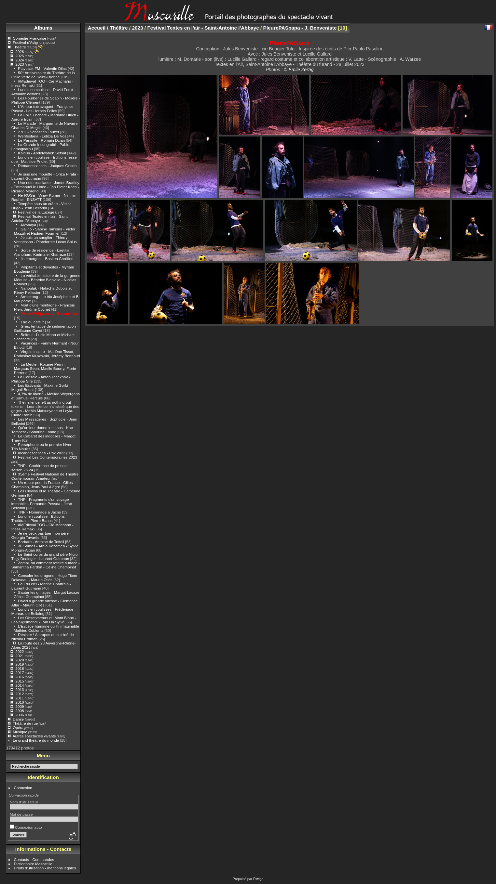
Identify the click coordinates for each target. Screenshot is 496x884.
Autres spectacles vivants (34, 736)
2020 (19, 660)
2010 (19, 702)
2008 (19, 710)
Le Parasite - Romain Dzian (41, 140)
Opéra (18, 727)
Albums (43, 28)
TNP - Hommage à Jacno (39, 512)
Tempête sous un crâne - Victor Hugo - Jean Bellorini (41, 206)
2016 (19, 677)
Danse (18, 719)
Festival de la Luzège (36, 212)
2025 (19, 56)
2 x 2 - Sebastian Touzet (38, 132)
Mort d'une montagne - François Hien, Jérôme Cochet (44, 307)
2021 (19, 656)
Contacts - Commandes (34, 859)
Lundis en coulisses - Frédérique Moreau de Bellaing (42, 611)
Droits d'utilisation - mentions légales (45, 868)
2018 (19, 668)
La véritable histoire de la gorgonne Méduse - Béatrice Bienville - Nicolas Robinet (47, 279)
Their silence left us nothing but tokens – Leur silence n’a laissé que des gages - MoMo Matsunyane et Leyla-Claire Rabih (45, 408)
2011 (19, 698)
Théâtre (19, 47)
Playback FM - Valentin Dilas (42, 68)
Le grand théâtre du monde (36, 740)
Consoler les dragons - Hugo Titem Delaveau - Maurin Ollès (44, 577)
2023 (19, 64)
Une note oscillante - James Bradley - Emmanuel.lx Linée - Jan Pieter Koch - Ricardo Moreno (45, 186)
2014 (19, 685)
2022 (19, 651)
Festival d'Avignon (28, 42)
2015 (19, 681)
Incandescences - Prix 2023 (41, 453)
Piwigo (258, 879)
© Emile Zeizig (298, 69)
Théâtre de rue (25, 723)
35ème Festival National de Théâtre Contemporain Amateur (45, 476)
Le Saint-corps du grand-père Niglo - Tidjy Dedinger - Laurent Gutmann (45, 556)
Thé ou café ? (32, 322)
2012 (19, 694)
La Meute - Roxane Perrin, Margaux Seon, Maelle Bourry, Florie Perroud (45, 368)
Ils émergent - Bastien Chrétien (47, 258)
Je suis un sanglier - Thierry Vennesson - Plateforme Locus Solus (45, 239)
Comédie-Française (29, 38)
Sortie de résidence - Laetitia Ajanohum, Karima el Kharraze (41, 252)
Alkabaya (28, 225)
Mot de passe (21, 814)
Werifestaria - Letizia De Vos (42, 136)
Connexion (23, 788)
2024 (19, 60)
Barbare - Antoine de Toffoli (41, 542)
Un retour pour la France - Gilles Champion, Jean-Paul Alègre (42, 484)
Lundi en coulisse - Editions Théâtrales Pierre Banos (38, 518)
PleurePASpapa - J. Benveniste (49, 313)
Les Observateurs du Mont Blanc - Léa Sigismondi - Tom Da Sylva (43, 620)
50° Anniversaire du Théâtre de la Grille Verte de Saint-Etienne (43, 75)
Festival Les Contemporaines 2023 (47, 457)
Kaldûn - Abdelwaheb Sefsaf (42, 153)
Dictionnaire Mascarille (33, 864)
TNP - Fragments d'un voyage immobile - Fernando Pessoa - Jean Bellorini (41, 503)
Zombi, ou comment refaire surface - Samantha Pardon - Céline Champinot (45, 565)
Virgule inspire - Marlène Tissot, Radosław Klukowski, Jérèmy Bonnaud (47, 353)
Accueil (97, 28)
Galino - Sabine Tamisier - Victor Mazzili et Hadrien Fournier (45, 231)
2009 (19, 706)
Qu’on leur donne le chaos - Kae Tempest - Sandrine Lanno (42, 429)
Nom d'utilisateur (24, 802)
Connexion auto (26, 827)
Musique (20, 732)
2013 (19, 689)
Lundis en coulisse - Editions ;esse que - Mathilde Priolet (44, 159)
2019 (19, 664)
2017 (19, 672)
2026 (19, 51)
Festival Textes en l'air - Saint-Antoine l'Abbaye (203, 28)
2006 (19, 715)
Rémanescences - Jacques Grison (47, 165)
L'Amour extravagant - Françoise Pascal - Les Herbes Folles (42, 108)
